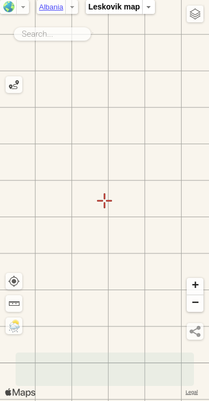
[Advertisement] (105, 369)
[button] (195, 286)
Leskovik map (114, 6)
